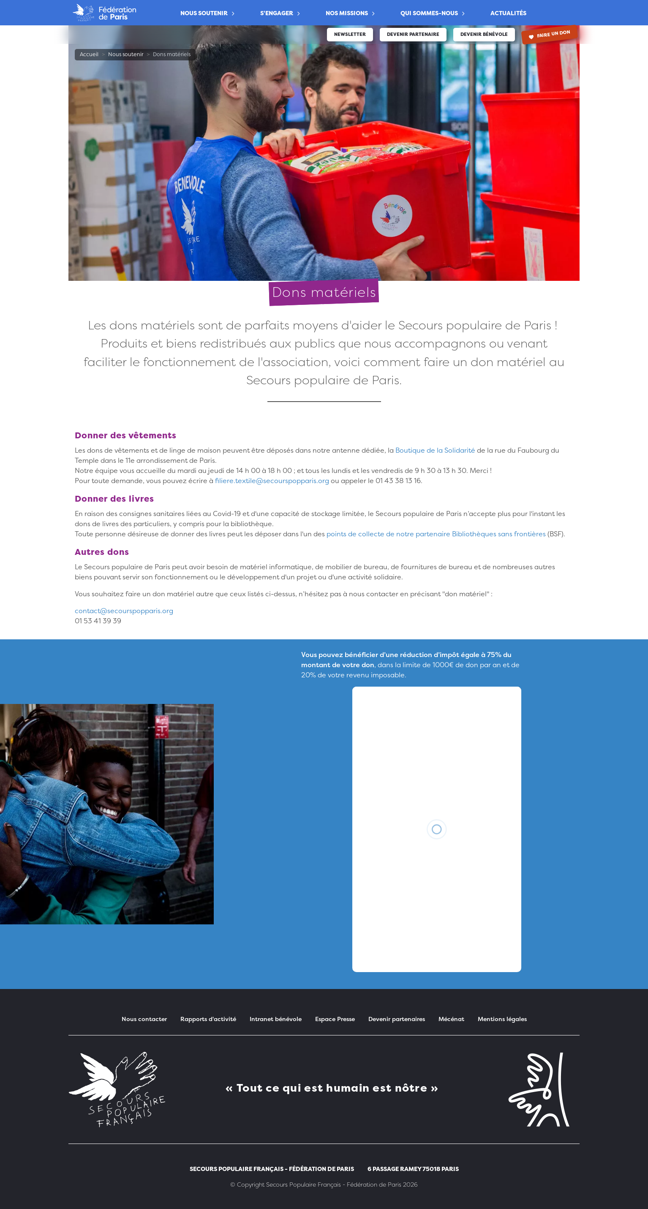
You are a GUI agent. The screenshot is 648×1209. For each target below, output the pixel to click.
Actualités (508, 13)
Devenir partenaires (396, 1019)
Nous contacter (144, 1019)
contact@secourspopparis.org (124, 610)
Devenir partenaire (413, 34)
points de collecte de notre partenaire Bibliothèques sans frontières (437, 533)
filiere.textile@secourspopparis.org (272, 480)
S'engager (276, 13)
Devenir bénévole (484, 34)
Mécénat (451, 1019)
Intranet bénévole (276, 1019)
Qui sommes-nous (429, 13)
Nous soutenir (204, 13)
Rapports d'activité (208, 1019)
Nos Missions (347, 13)
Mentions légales (502, 1019)
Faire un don (550, 34)
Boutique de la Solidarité (435, 450)
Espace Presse (335, 1019)
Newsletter (350, 34)
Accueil (89, 54)
